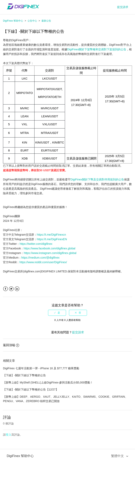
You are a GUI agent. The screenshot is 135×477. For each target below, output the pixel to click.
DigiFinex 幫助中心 (13, 20)
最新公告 (46, 20)
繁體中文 (118, 456)
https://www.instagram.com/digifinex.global (50, 253)
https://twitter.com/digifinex (36, 243)
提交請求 (122, 7)
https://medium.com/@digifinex (40, 257)
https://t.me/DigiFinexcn (51, 234)
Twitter (11, 288)
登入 (8, 434)
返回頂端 (11, 345)
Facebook (5, 288)
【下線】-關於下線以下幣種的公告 (24, 375)
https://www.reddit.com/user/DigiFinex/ (43, 262)
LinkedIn (17, 288)
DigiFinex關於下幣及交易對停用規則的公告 (97, 179)
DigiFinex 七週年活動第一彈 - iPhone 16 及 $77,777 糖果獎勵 (41, 368)
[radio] (57, 313)
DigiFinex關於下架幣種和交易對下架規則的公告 (96, 49)
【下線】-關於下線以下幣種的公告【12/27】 (30, 389)
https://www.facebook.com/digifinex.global (49, 248)
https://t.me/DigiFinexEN (52, 239)
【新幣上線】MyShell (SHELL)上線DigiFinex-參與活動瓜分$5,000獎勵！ (48, 382)
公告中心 (32, 20)
